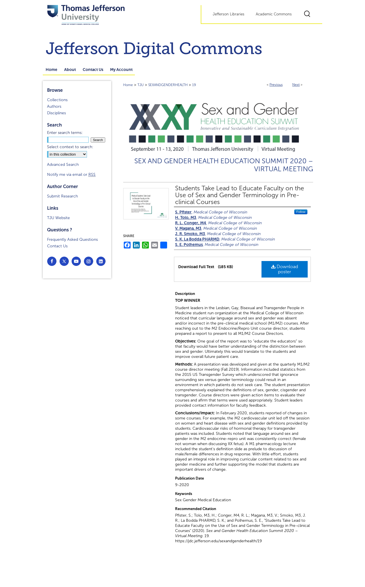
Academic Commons (274, 14)
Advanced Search (63, 164)
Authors (54, 106)
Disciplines (56, 113)
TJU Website (58, 218)
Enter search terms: (65, 133)
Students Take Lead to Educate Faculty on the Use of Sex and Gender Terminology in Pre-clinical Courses (239, 195)
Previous (276, 85)
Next (296, 85)
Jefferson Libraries (228, 14)
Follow (300, 211)
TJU (140, 85)
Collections (57, 100)
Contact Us (57, 246)
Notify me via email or (71, 174)
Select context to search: (70, 147)
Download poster (284, 269)
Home (128, 85)
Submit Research (62, 196)
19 (194, 85)
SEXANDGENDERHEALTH (168, 85)
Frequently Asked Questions (72, 239)
